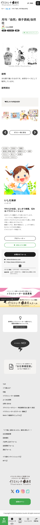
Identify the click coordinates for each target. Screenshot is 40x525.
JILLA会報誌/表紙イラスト (15, 115)
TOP (4, 384)
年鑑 (4, 392)
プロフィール (19, 238)
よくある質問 (7, 400)
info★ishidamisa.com (12, 259)
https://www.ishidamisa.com (14, 262)
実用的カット (21, 151)
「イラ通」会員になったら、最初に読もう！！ (17, 430)
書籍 (17, 30)
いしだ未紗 (9, 27)
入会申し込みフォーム (10, 442)
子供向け (13, 148)
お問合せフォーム (20, 254)
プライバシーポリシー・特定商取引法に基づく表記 (19, 408)
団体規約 (5, 438)
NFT (5, 461)
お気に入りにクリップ (30, 32)
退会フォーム (7, 450)
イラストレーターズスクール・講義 (15, 411)
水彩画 (19, 154)
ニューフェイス (28, 519)
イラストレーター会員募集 (11, 396)
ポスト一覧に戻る (20, 132)
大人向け (10, 30)
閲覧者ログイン (4, 520)
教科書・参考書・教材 (9, 151)
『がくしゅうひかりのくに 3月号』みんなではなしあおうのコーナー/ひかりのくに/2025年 (33, 115)
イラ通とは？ (7, 388)
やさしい (5, 154)
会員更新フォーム (8, 446)
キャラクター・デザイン (9, 157)
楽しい (13, 154)
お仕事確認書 (7, 434)
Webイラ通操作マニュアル (12, 415)
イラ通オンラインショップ (12, 457)
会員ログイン (20, 502)
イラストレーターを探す (12, 521)
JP (28, 3)
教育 (29, 151)
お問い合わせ (7, 404)
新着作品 (36, 519)
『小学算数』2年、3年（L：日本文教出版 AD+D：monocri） (24, 115)
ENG (31, 3)
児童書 (21, 148)
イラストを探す (20, 520)
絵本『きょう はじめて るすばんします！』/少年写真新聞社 (6, 115)
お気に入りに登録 (20, 245)
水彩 (4, 30)
